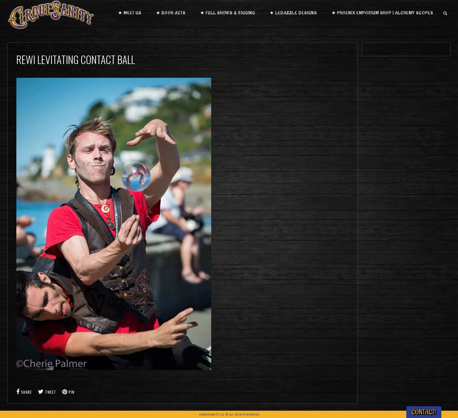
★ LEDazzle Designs (293, 13)
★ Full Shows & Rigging (227, 13)
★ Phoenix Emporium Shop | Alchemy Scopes (382, 13)
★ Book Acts (170, 13)
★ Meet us (129, 13)
